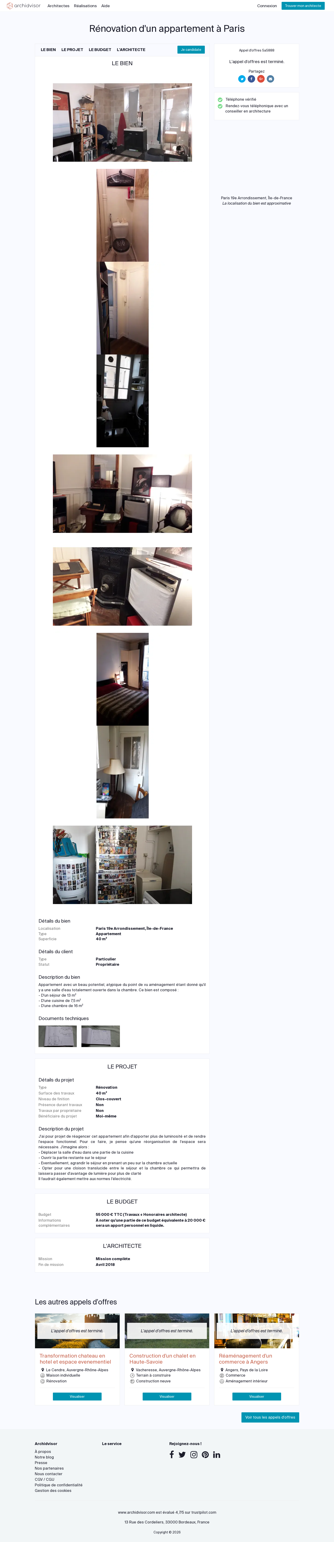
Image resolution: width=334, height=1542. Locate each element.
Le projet (72, 49)
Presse (41, 1462)
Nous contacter (48, 1473)
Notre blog (44, 1457)
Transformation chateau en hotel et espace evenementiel (75, 1359)
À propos (43, 1451)
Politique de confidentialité (59, 1485)
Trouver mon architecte (303, 6)
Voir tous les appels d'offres (270, 1417)
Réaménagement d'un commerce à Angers (245, 1359)
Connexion (267, 5)
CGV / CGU (44, 1479)
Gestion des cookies (53, 1490)
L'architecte (131, 49)
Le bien (48, 49)
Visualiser (77, 1396)
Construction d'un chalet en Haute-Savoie (162, 1359)
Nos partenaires (49, 1468)
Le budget (100, 49)
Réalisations (85, 5)
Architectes (58, 5)
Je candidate (191, 50)
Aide (105, 5)
